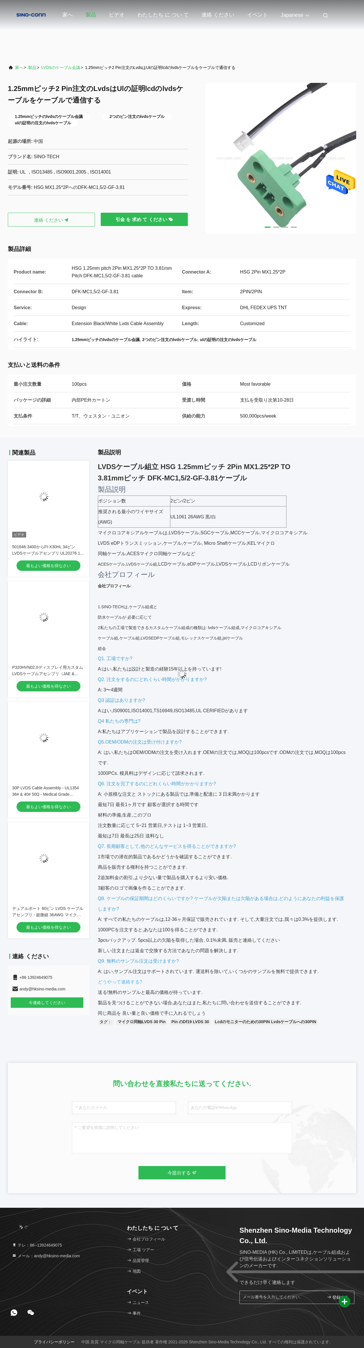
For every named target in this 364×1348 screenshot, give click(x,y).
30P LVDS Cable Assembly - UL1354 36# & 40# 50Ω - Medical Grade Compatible (45, 794)
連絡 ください (217, 15)
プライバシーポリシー (54, 1342)
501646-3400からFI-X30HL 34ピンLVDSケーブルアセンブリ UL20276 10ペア (47, 553)
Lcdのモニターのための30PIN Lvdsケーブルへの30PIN (265, 1021)
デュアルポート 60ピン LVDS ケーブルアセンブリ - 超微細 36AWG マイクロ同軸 (47, 914)
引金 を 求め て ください (144, 219)
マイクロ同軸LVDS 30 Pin (141, 1021)
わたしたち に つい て (163, 15)
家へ (67, 15)
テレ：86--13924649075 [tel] (37, 1245)
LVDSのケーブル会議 (60, 67)
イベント (257, 15)
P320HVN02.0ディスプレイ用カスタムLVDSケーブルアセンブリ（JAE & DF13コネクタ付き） (47, 673)
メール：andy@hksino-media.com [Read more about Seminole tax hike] (46, 1256)
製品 (91, 15)
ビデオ (117, 15)
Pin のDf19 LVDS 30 (190, 1021)
